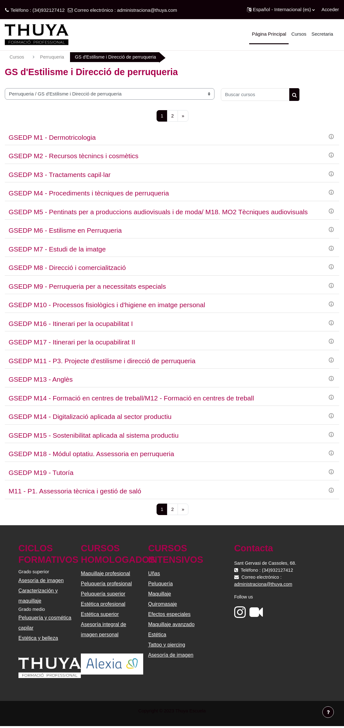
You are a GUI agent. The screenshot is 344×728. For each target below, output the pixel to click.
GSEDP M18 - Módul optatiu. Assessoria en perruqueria (91, 454)
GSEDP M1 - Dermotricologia (52, 137)
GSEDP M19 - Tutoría (41, 473)
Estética (157, 635)
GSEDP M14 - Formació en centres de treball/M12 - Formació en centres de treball (131, 398)
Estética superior (100, 615)
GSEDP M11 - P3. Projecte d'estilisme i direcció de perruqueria (102, 361)
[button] (281, 9)
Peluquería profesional (106, 584)
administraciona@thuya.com (147, 10)
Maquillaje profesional (105, 574)
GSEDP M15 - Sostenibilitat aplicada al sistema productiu (94, 435)
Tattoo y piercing (166, 645)
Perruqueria (52, 57)
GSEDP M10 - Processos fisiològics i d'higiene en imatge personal (107, 305)
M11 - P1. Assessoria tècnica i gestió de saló (75, 491)
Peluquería (160, 584)
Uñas (154, 574)
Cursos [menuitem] (298, 34)
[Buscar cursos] (255, 94)
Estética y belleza (39, 639)
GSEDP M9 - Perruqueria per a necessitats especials (87, 286)
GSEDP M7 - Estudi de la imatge (57, 249)
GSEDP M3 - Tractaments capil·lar (60, 175)
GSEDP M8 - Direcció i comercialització (67, 268)
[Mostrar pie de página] (328, 712)
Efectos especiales (169, 615)
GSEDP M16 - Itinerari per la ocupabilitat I (71, 324)
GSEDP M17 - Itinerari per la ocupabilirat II (72, 342)
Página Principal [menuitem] (269, 34)
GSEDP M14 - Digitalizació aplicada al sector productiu (90, 417)
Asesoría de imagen (41, 581)
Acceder (330, 9)
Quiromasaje (162, 604)
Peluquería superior (103, 594)
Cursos (17, 57)
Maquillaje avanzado (171, 625)
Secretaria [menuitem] (322, 34)
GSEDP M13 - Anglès (41, 380)
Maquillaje (159, 594)
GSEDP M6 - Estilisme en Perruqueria (65, 231)
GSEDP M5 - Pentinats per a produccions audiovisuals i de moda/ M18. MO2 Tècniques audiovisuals (158, 212)
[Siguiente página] (183, 116)
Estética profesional (103, 604)
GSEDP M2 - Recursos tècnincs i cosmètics (73, 156)
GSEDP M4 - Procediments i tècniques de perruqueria (89, 193)
